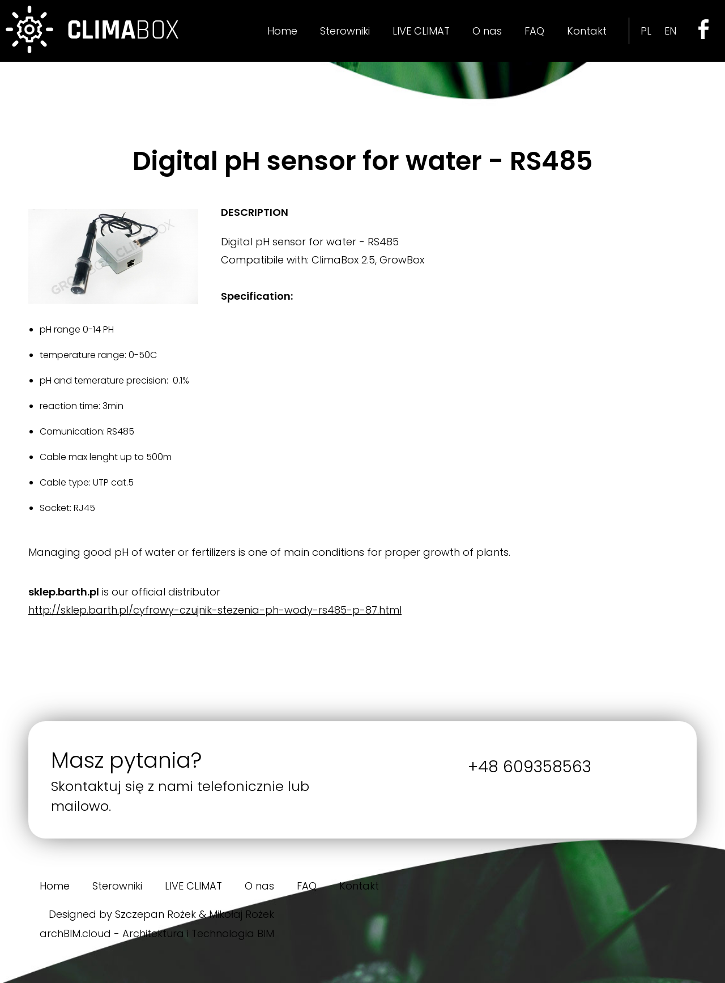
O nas (487, 31)
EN (670, 31)
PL (646, 31)
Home (282, 31)
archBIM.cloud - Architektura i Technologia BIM (157, 933)
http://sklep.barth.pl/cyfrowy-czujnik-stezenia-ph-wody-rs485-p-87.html (215, 610)
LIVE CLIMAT (421, 31)
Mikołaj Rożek (241, 914)
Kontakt (587, 31)
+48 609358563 (529, 767)
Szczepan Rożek (155, 914)
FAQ (534, 31)
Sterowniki (345, 31)
